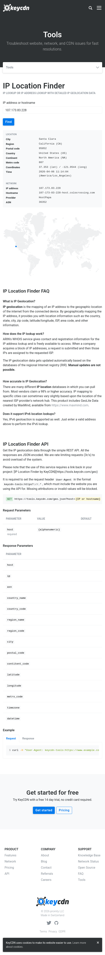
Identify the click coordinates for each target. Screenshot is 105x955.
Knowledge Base (89, 855)
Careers (46, 880)
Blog (44, 861)
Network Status (88, 861)
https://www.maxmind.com (70, 405)
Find (8, 122)
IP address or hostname (19, 103)
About (45, 855)
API (7, 873)
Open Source (86, 867)
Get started (43, 810)
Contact (46, 867)
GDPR (62, 931)
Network (10, 861)
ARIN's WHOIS (12, 339)
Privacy (53, 931)
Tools (52, 67)
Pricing (64, 810)
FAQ (81, 873)
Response (28, 738)
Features (10, 855)
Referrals (47, 873)
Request (11, 738)
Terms (43, 931)
